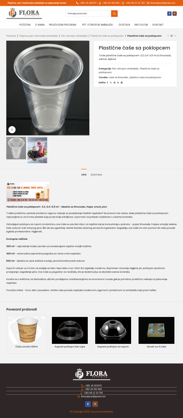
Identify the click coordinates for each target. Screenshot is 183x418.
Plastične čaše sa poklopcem (107, 36)
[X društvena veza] (111, 82)
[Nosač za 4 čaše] (156, 330)
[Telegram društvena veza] (122, 82)
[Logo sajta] (24, 13)
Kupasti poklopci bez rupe (70, 346)
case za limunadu (118, 77)
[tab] (83, 173)
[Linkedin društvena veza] (118, 82)
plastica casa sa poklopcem (145, 77)
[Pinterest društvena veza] (114, 82)
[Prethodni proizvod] (168, 36)
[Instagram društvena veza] (174, 13)
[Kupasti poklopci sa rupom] (113, 330)
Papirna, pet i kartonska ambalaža (38, 36)
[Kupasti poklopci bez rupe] (70, 330)
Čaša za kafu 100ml (26, 346)
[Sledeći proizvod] (175, 36)
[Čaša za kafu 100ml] (26, 330)
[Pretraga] (91, 13)
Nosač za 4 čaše (156, 346)
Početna (11, 36)
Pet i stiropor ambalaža (74, 36)
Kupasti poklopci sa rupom (113, 346)
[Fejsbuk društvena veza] (169, 13)
